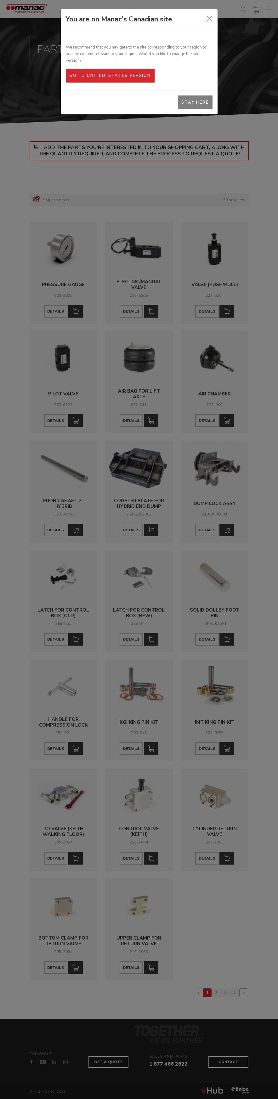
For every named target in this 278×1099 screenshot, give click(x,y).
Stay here (195, 102)
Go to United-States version (110, 75)
